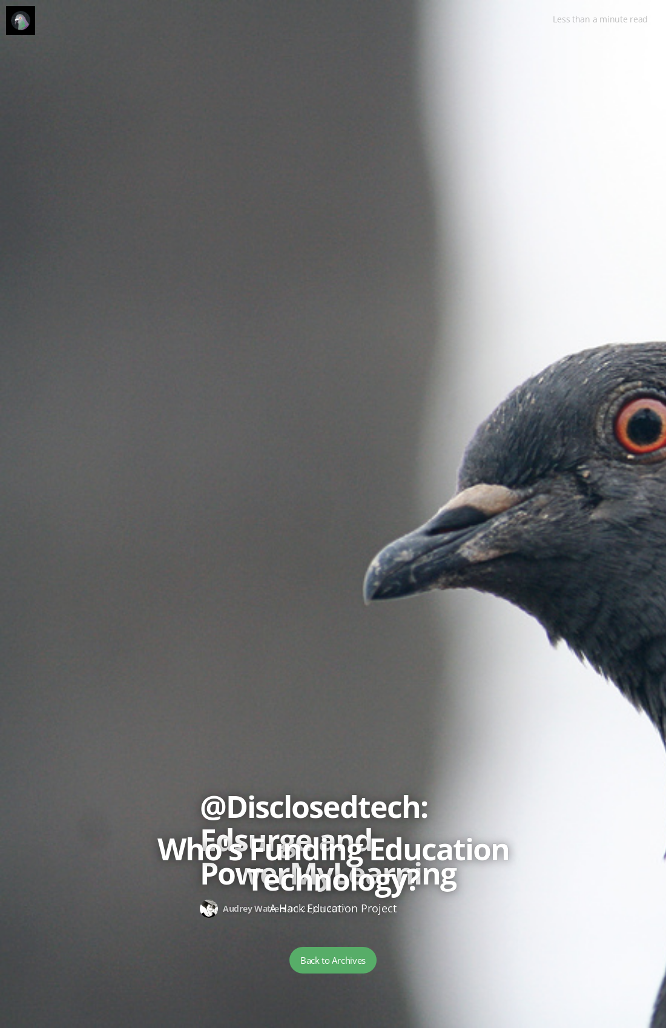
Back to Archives (333, 960)
